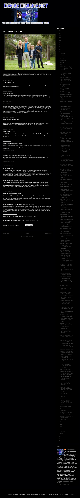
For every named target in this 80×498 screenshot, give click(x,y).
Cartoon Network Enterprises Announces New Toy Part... (66, 216)
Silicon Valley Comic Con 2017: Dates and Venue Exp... (66, 320)
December (63, 53)
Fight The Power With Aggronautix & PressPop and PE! (65, 134)
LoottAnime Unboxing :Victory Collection (65, 277)
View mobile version (27, 236)
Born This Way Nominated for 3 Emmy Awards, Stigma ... (66, 297)
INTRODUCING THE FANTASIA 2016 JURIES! (65, 378)
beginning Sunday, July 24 (15, 75)
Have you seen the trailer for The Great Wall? (66, 112)
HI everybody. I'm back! (66, 406)
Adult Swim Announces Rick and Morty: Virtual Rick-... (66, 269)
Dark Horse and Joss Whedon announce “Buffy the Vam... (65, 230)
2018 (60, 47)
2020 (60, 42)
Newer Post (6, 233)
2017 (60, 49)
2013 (60, 440)
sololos (61, 494)
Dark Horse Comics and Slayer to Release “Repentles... (66, 240)
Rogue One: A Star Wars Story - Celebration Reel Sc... (66, 282)
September (63, 60)
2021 (60, 40)
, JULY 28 (11, 129)
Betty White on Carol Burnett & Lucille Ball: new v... (66, 176)
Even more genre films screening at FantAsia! (66, 346)
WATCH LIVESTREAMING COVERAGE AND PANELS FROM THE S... (66, 401)
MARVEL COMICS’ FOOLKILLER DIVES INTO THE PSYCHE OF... (66, 287)
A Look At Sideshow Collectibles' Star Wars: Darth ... (66, 81)
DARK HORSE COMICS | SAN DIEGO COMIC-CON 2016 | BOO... (66, 325)
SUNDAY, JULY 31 (7, 191)
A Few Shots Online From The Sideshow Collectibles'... (66, 206)
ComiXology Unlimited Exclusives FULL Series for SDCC (66, 166)
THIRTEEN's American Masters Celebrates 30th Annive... (66, 181)
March (62, 428)
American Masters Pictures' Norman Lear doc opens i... (66, 395)
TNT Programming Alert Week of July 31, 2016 (66, 265)
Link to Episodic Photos (8, 150)
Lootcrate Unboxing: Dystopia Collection (65, 273)
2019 (60, 44)
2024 (60, 33)
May (61, 424)
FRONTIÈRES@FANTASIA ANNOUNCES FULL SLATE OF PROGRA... (66, 373)
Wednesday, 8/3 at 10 (31, 220)
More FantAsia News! (65, 369)
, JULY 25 (9, 91)
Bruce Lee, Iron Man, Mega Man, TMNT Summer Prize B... (65, 257)
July (61, 65)
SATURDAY (5, 166)
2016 (60, 51)
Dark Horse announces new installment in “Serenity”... (66, 196)
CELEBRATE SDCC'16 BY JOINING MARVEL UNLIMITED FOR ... (66, 211)
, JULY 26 (10, 101)
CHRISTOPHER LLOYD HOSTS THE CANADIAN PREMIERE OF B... (66, 358)
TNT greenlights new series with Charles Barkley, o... (65, 73)
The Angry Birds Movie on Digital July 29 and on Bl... (66, 336)
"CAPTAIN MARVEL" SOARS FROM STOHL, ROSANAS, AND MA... (66, 307)
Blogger (72, 494)
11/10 (32, 204)
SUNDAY (5, 80)
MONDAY (5, 91)
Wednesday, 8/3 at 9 (28, 219)
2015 (60, 436)
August (62, 62)
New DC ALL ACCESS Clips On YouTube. (65, 292)
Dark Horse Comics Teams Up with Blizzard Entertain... (66, 171)
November (63, 55)
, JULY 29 (9, 141)
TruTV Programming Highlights (65, 85)
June (61, 422)
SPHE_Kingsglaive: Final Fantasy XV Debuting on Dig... (66, 123)
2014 (60, 438)
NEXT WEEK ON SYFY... (66, 184)
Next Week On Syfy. (65, 92)
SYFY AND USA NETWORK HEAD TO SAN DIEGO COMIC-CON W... (66, 330)
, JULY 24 (9, 80)
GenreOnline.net (70, 449)
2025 (60, 31)
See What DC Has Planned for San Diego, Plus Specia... (66, 190)
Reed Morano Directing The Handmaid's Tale (66, 315)
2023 (60, 35)
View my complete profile (63, 484)
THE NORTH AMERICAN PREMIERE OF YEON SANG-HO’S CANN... (66, 353)
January (62, 433)
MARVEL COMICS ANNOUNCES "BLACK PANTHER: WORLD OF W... (66, 117)
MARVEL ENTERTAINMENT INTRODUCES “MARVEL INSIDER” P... (67, 139)
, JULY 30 (10, 166)
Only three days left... (65, 77)
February (62, 431)
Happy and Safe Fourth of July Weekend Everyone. (66, 418)
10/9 (29, 155)
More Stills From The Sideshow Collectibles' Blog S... (66, 201)
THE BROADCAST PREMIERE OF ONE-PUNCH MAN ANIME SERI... (66, 389)
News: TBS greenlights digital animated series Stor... (66, 98)
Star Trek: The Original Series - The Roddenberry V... (66, 150)
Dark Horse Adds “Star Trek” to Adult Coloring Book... (66, 235)
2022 (60, 37)
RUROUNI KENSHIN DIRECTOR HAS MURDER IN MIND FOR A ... (65, 365)
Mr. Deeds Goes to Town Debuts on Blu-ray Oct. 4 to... (66, 128)
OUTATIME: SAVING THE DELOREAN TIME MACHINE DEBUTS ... (66, 302)
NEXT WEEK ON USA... (66, 94)
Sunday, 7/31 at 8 (30, 216)
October (62, 58)
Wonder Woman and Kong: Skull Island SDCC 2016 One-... (65, 145)
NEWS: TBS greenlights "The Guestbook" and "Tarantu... (66, 68)
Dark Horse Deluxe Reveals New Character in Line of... (66, 160)
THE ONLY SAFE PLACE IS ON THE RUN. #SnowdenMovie (66, 155)
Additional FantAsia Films (66, 349)
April (61, 426)
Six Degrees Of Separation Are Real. (66, 225)
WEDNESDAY (6, 117)
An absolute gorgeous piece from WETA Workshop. (65, 383)
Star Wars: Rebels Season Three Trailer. (66, 261)
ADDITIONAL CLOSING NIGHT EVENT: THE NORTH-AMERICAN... (66, 342)
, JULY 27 (12, 117)
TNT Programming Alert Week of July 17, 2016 (66, 413)
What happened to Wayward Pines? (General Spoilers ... (65, 252)
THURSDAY (6, 129)
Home (27, 233)
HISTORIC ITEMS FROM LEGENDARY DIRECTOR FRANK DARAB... (66, 246)
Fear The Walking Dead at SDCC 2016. (66, 311)
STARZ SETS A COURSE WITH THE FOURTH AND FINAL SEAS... (66, 221)
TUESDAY (5, 101)
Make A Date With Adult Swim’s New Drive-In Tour (66, 103)
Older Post (48, 233)
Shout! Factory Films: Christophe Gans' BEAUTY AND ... (65, 108)
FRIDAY (5, 141)
